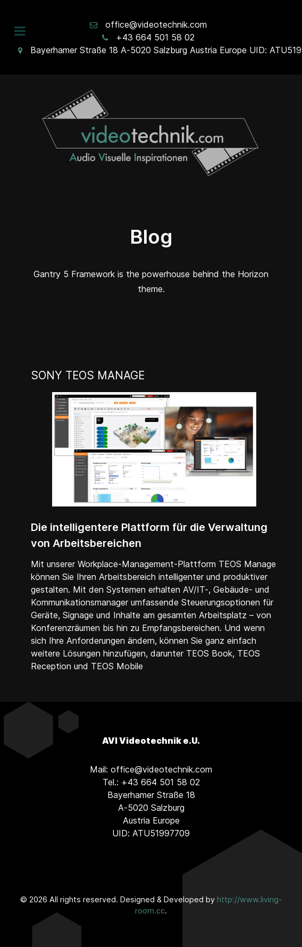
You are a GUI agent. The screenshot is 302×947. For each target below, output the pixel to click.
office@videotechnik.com (156, 24)
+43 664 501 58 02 (155, 37)
